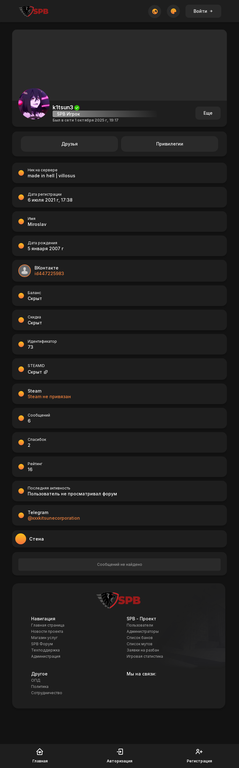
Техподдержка (45, 650)
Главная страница (47, 625)
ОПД (35, 680)
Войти (203, 11)
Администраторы (143, 631)
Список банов (140, 637)
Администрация (45, 656)
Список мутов (139, 644)
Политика (40, 686)
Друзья (69, 143)
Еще (208, 113)
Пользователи (140, 625)
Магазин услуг (44, 637)
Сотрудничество (46, 692)
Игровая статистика (145, 656)
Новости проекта (47, 631)
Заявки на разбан (143, 650)
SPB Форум (42, 644)
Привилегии (169, 143)
